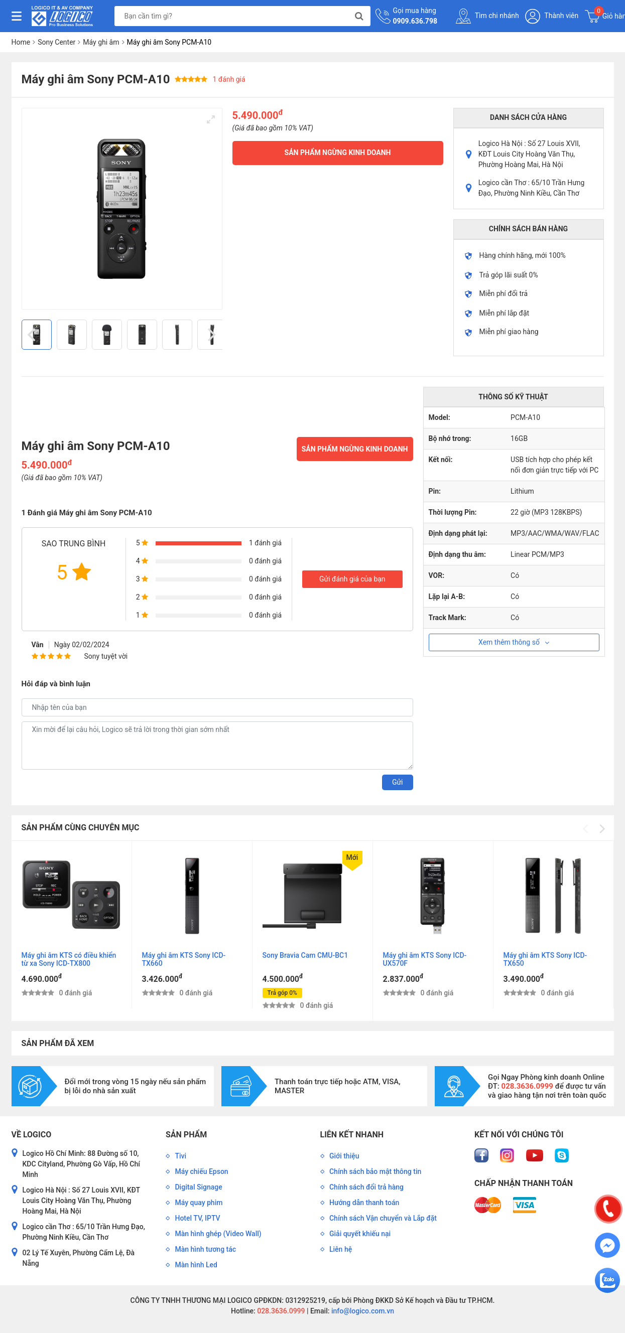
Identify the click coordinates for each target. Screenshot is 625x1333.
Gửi (397, 782)
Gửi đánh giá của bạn (352, 579)
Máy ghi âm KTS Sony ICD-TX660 (184, 959)
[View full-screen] (211, 119)
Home (21, 42)
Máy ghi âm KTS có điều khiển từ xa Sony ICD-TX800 (69, 959)
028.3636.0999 (280, 1311)
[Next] (211, 335)
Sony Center (56, 42)
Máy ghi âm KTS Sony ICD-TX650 (545, 959)
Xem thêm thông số (513, 642)
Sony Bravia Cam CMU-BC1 (305, 955)
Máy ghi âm (101, 42)
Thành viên (551, 16)
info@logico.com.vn (361, 1311)
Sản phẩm (186, 1134)
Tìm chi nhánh (487, 16)
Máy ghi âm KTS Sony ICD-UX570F (425, 959)
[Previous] (33, 335)
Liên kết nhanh (352, 1134)
